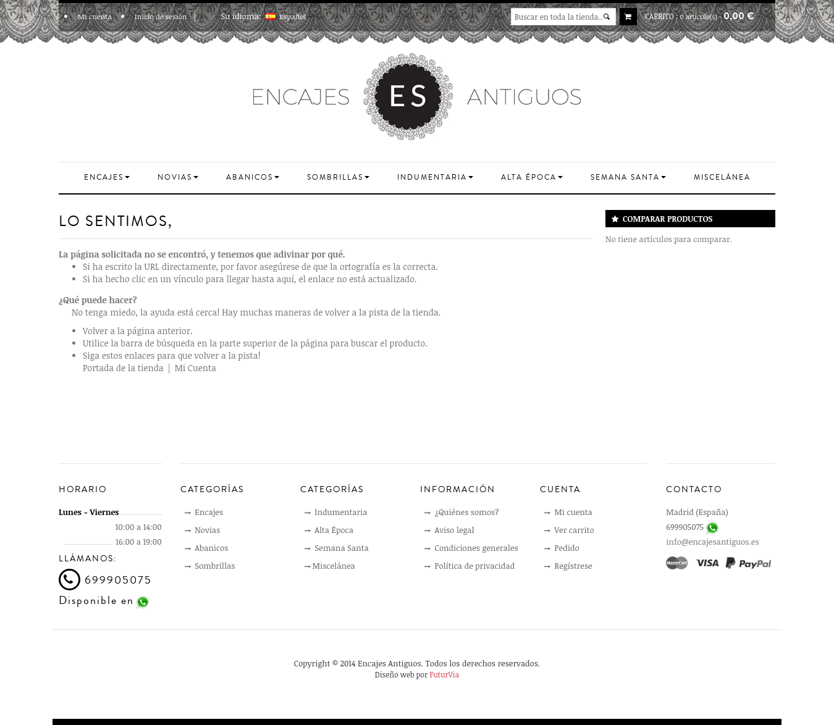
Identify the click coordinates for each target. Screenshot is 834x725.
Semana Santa (337, 547)
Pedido (561, 547)
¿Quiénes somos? (461, 512)
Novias (203, 529)
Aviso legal (449, 529)
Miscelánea (330, 565)
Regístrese (568, 565)
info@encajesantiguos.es (712, 541)
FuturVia (444, 674)
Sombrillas (210, 565)
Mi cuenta (95, 16)
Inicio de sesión (161, 16)
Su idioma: (241, 16)
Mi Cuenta (195, 368)
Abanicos (207, 547)
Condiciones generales (471, 547)
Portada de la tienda (123, 368)
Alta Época (329, 529)
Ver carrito (569, 529)
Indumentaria (336, 512)
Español (296, 16)
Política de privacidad (469, 565)
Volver (95, 331)
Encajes (204, 512)
